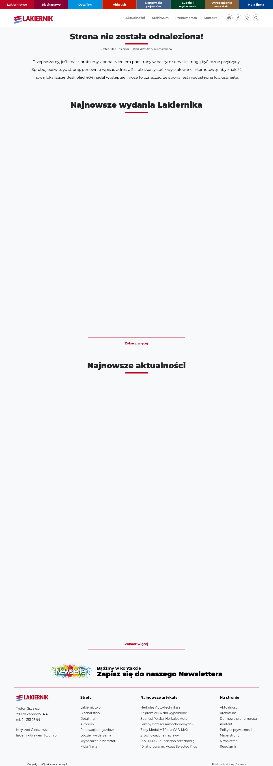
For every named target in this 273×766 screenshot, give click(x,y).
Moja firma (256, 4)
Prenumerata (186, 18)
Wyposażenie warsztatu (222, 4)
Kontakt (210, 18)
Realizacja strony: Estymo (229, 758)
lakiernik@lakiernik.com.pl (36, 729)
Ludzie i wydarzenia (187, 4)
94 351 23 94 (30, 714)
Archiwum (160, 18)
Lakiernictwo (17, 4)
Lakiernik (123, 49)
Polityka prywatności (236, 724)
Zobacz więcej (136, 343)
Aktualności (135, 18)
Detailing (85, 4)
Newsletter (136, 668)
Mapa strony (229, 729)
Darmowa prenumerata (238, 713)
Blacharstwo (51, 4)
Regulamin (228, 741)
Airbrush (119, 4)
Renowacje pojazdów (153, 4)
